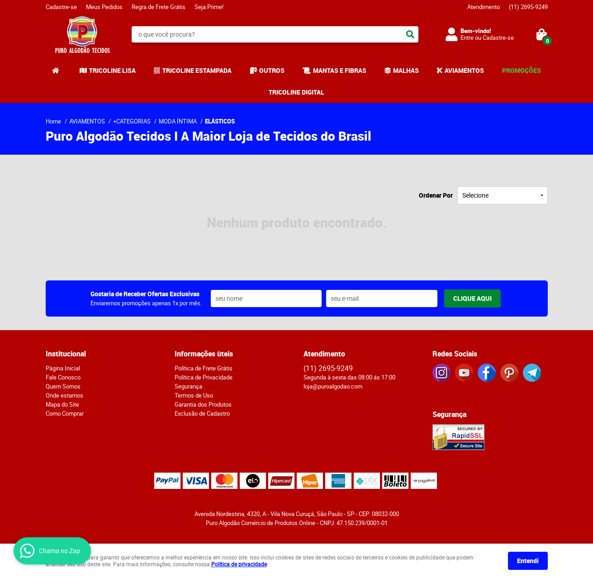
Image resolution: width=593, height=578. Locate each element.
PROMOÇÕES (521, 70)
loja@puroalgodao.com (333, 386)
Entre (467, 37)
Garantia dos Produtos (203, 404)
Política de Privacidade (203, 377)
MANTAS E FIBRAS (339, 70)
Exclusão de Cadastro (202, 413)
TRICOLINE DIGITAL (296, 92)
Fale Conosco (63, 377)
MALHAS (406, 70)
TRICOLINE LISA (112, 70)
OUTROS (272, 70)
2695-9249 (528, 7)
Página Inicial (63, 368)
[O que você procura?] (410, 34)
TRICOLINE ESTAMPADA (197, 70)
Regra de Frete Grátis (158, 7)
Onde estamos (64, 395)
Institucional (66, 354)
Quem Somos (63, 386)
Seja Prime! (209, 7)
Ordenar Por (436, 195)
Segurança (188, 386)
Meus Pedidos (104, 7)
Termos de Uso (194, 395)
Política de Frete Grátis (203, 368)
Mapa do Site (62, 404)
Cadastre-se (61, 7)
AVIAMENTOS (464, 70)
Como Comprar (65, 413)
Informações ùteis (204, 354)
